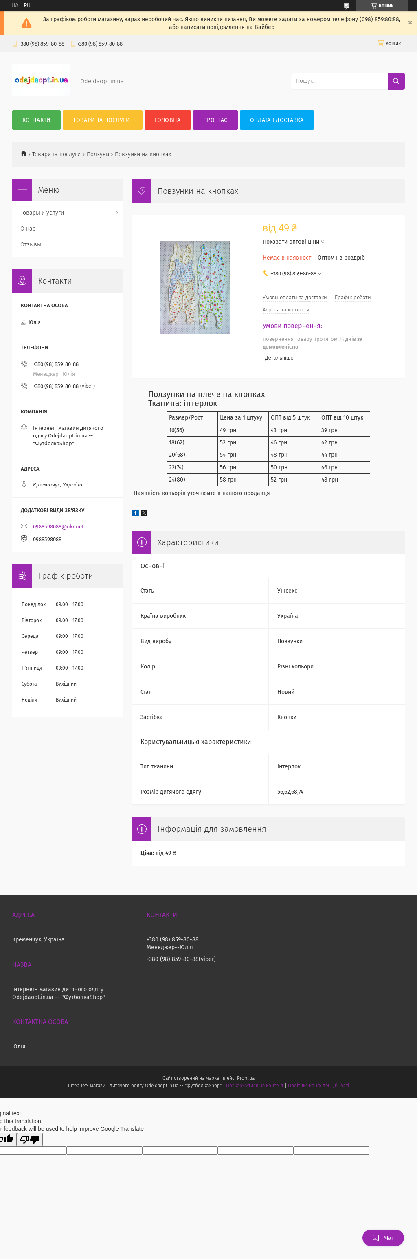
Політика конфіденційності (318, 1085)
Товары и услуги (42, 212)
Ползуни (98, 154)
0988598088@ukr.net (58, 527)
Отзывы (30, 244)
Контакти (36, 120)
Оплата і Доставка (277, 120)
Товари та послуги (101, 120)
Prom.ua (246, 1078)
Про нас (215, 120)
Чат (383, 1237)
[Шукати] (396, 81)
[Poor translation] (30, 1139)
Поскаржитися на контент (254, 1085)
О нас (27, 228)
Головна (168, 120)
